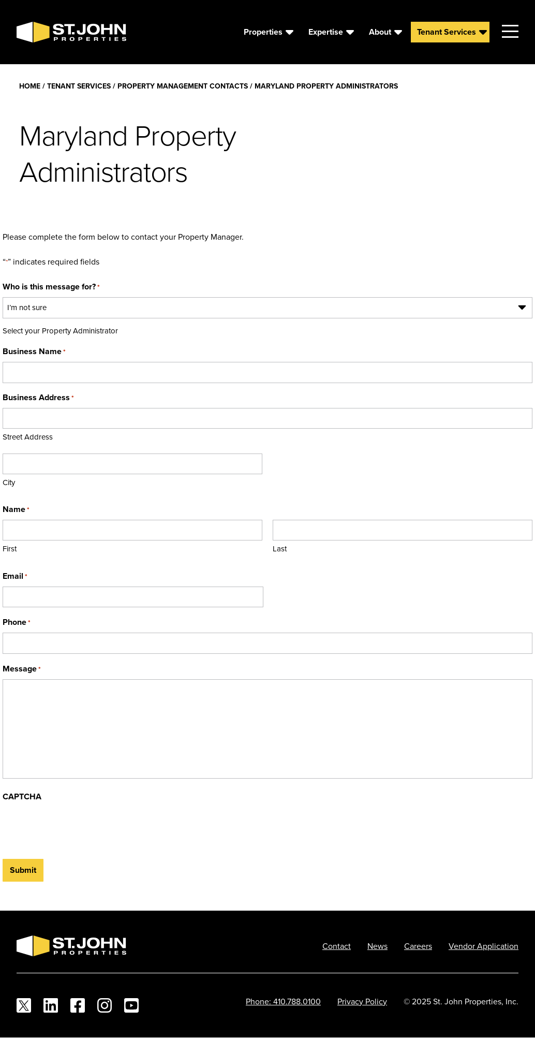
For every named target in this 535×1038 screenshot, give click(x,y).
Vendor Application (483, 946)
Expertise (325, 32)
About (380, 32)
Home (29, 86)
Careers (418, 946)
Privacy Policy (362, 1001)
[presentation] (81, 827)
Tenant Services (446, 32)
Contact (336, 946)
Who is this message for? (51, 287)
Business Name (34, 351)
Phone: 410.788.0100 (283, 1001)
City (9, 482)
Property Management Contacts (182, 86)
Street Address (28, 436)
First (10, 548)
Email (15, 576)
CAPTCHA (22, 796)
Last (280, 548)
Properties (263, 32)
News (377, 946)
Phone (17, 622)
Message (22, 669)
